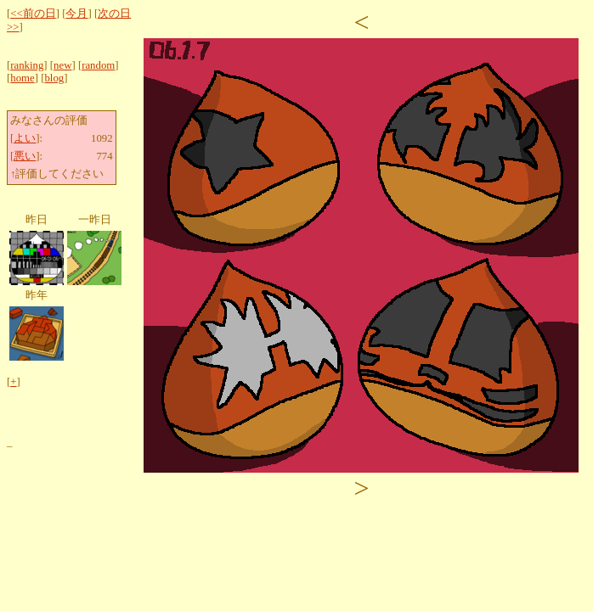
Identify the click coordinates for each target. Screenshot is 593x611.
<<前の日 (32, 14)
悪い (25, 156)
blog (54, 78)
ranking (26, 65)
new (62, 65)
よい (25, 138)
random (98, 65)
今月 (76, 14)
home (22, 78)
